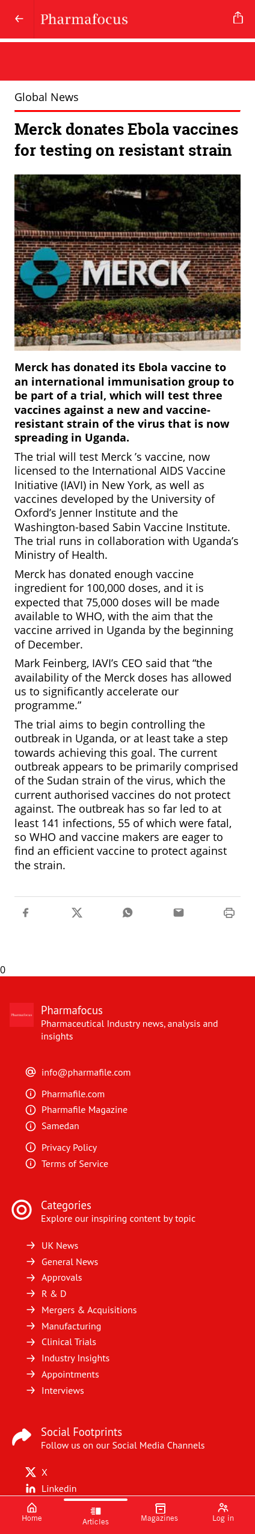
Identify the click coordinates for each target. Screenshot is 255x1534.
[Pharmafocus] (131, 19)
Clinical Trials (60, 1341)
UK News (51, 1245)
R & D (46, 1293)
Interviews (54, 1390)
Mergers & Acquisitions (81, 1310)
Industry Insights (67, 1358)
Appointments (62, 1374)
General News (61, 1261)
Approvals (53, 1277)
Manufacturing (63, 1326)
